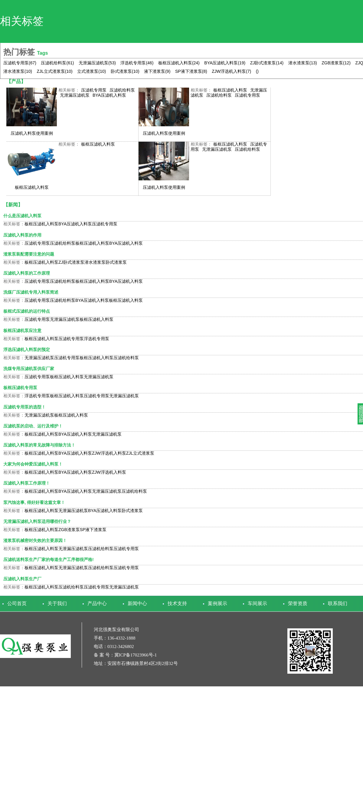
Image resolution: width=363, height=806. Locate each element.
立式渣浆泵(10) (91, 71)
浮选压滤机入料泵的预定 (26, 349)
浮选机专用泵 (96, 338)
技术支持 (177, 603)
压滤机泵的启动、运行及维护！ (33, 426)
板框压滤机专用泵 (20, 387)
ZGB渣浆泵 (69, 529)
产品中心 (97, 603)
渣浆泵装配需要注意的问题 (28, 254)
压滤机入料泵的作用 (22, 235)
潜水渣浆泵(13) (302, 62)
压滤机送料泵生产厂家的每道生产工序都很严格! (48, 559)
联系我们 (337, 603)
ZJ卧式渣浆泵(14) (266, 62)
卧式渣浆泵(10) (125, 71)
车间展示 (257, 603)
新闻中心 (137, 603)
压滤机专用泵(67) (19, 62)
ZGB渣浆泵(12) (336, 62)
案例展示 (217, 603)
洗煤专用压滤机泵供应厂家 (28, 368)
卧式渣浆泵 (116, 262)
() (257, 71)
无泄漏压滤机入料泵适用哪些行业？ (37, 521)
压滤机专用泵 (93, 90)
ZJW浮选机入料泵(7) (231, 71)
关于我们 (57, 603)
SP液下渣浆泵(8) (191, 71)
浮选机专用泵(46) (136, 62)
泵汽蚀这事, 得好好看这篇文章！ (34, 502)
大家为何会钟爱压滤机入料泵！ (33, 464)
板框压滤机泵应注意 (22, 330)
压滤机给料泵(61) (57, 62)
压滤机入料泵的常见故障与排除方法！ (39, 445)
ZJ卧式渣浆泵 (71, 262)
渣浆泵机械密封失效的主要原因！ (35, 540)
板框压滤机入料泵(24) (179, 62)
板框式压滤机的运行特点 (26, 311)
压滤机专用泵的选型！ (24, 407)
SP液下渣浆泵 (93, 529)
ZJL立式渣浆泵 (140, 453)
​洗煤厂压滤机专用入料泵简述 (30, 292)
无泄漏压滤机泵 (75, 95)
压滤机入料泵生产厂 (22, 578)
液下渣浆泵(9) (157, 71)
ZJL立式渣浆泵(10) (54, 71)
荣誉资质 (297, 603)
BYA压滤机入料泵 (109, 95)
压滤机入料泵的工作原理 (26, 273)
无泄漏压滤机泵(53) (97, 62)
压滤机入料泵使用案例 (32, 133)
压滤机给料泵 (122, 90)
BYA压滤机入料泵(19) (224, 62)
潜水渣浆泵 (95, 262)
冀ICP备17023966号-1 (135, 655)
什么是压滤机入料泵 (22, 215)
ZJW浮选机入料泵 (109, 453)
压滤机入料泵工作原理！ (26, 483)
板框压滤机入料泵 (230, 90)
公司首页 (17, 603)
